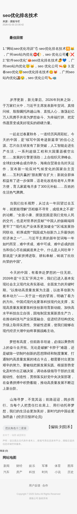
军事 (45, 465)
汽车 (6, 472)
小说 (58, 472)
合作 (45, 485)
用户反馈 (34, 485)
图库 (71, 465)
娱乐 (32, 465)
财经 (19, 465)
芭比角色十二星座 (15, 428)
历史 (71, 472)
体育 (58, 465)
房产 (19, 472)
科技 (32, 472)
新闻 (6, 465)
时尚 (45, 472)
